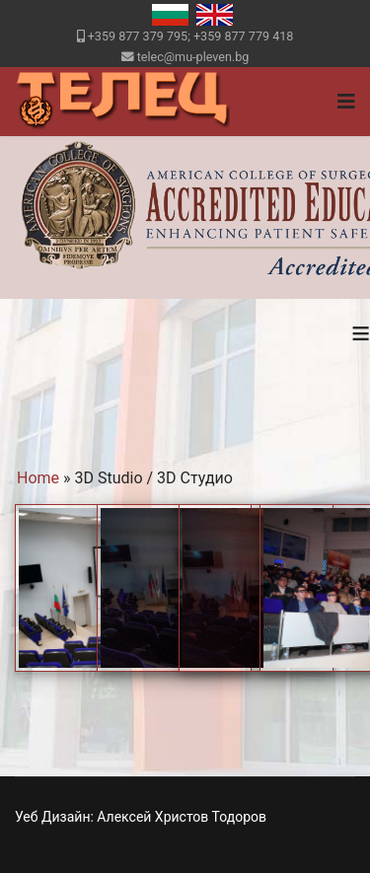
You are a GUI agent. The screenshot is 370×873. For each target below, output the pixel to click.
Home (38, 478)
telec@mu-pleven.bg (193, 56)
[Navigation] (346, 101)
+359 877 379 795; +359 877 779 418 (191, 36)
